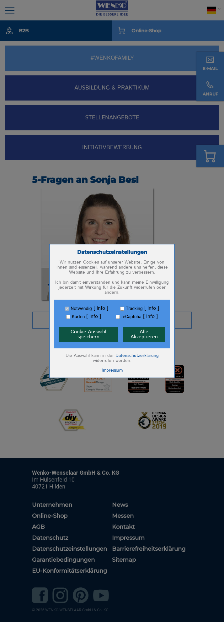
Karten (78, 316)
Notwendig (81, 308)
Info (101, 308)
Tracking (134, 308)
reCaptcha (131, 316)
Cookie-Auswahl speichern (88, 334)
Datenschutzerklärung (137, 355)
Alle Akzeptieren (144, 334)
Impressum (112, 370)
